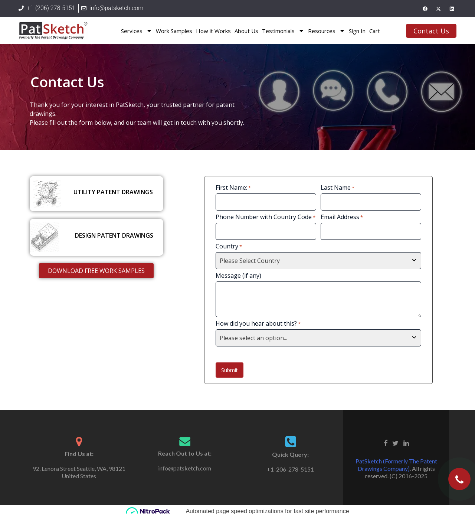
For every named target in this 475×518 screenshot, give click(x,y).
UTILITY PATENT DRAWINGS (113, 192)
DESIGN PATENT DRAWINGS (114, 235)
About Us (246, 31)
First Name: (233, 187)
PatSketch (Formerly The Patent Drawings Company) (396, 464)
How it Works (213, 31)
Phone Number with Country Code (265, 217)
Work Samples (174, 31)
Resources (326, 31)
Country (229, 246)
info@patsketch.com (184, 468)
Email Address (342, 217)
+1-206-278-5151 (290, 469)
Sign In (357, 31)
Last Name (337, 187)
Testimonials (283, 31)
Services (136, 31)
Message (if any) (238, 275)
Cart (374, 31)
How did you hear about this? (258, 323)
